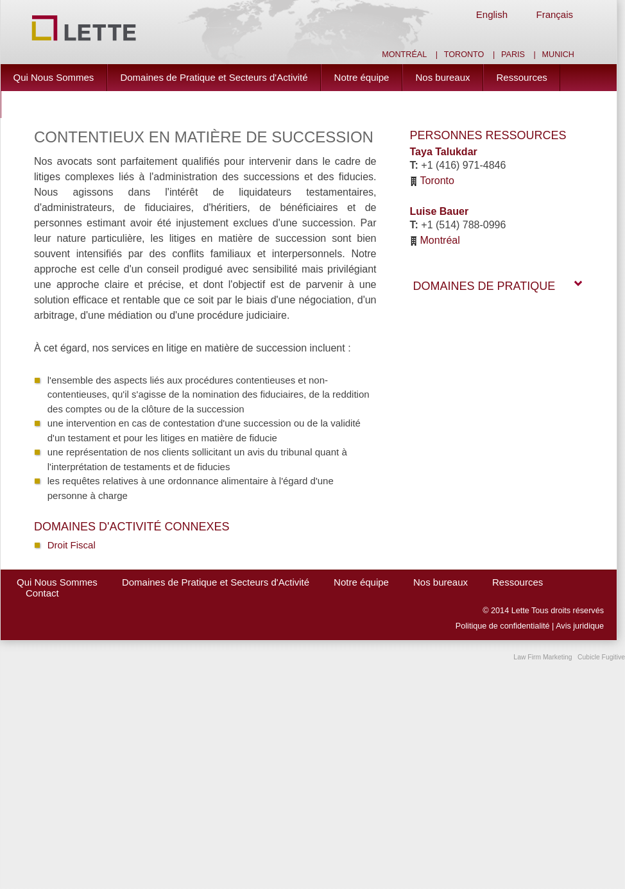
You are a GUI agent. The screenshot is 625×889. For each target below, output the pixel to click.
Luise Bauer (439, 211)
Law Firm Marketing (542, 657)
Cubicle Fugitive (601, 657)
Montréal (404, 54)
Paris (513, 54)
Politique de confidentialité (503, 626)
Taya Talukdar (443, 151)
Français (554, 14)
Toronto (464, 54)
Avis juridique (580, 626)
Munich (558, 54)
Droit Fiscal (71, 544)
